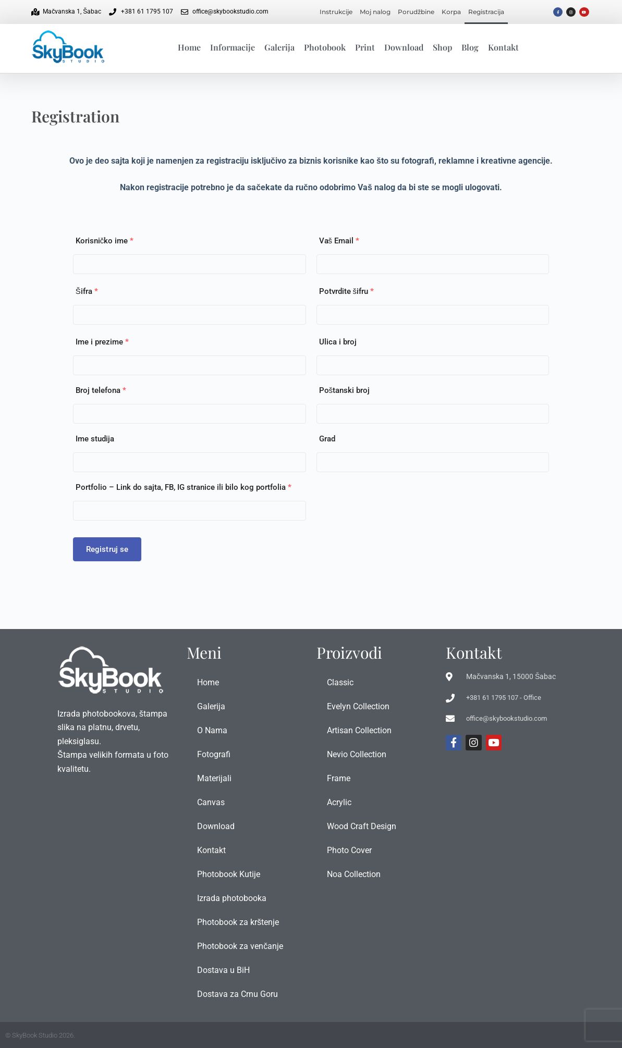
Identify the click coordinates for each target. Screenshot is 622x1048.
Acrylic (339, 802)
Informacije (232, 47)
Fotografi (213, 754)
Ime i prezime (102, 342)
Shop (442, 47)
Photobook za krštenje (238, 922)
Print (365, 47)
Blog (470, 47)
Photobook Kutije (228, 874)
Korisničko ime (105, 240)
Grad (327, 438)
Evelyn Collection (358, 706)
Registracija (486, 12)
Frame (338, 778)
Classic (340, 682)
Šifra (87, 291)
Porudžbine (416, 12)
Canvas (211, 802)
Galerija (279, 47)
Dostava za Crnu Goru (237, 994)
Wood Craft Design (361, 826)
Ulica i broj (338, 342)
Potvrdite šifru (346, 291)
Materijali (214, 778)
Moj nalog (375, 12)
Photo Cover (349, 850)
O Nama (212, 730)
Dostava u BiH (223, 970)
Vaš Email (339, 240)
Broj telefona (101, 390)
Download (403, 47)
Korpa (451, 12)
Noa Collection (354, 874)
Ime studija (95, 438)
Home (189, 47)
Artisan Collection (359, 730)
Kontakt (503, 47)
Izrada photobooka (231, 898)
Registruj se (107, 549)
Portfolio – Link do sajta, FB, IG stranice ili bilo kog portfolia (183, 487)
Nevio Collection (356, 754)
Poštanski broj (344, 390)
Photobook (325, 47)
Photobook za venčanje (240, 946)
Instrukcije (336, 12)
